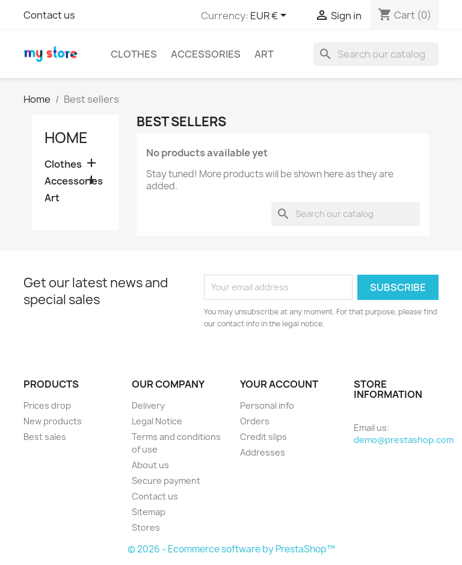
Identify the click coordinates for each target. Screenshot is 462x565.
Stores (146, 527)
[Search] (376, 54)
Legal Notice (157, 421)
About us (150, 465)
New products (52, 421)
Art (264, 54)
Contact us (49, 15)
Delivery (148, 405)
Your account (279, 384)
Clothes (134, 54)
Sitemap (148, 512)
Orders (255, 421)
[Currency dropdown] (270, 16)
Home (66, 137)
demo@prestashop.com (404, 439)
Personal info (267, 405)
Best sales (44, 436)
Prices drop (47, 405)
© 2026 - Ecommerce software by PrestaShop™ (231, 549)
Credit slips (263, 436)
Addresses (262, 452)
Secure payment (166, 480)
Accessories (206, 54)
